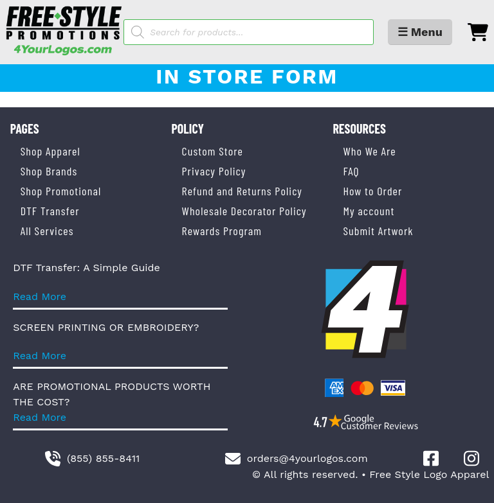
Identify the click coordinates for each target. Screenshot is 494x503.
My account (368, 211)
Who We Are (369, 151)
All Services (47, 231)
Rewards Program (222, 231)
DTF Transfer (50, 211)
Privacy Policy (214, 171)
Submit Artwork (378, 231)
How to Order (372, 191)
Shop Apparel (50, 151)
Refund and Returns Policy (242, 191)
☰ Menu (420, 32)
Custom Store (212, 151)
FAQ (351, 171)
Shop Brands (49, 171)
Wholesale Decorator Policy (244, 211)
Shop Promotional (61, 191)
